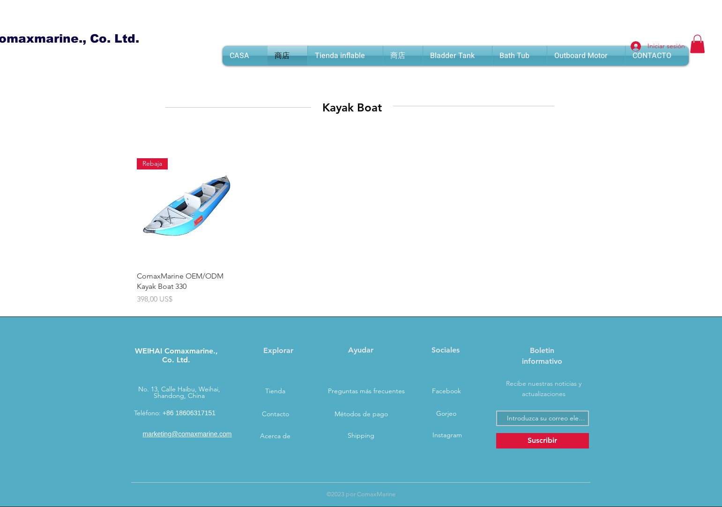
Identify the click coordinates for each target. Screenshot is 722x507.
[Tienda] (275, 391)
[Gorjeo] (446, 414)
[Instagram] (447, 435)
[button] (697, 44)
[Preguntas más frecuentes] (366, 391)
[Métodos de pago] (361, 414)
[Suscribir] (542, 440)
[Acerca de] (275, 436)
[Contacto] (275, 414)
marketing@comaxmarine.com (186, 434)
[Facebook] (446, 391)
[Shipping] (361, 436)
